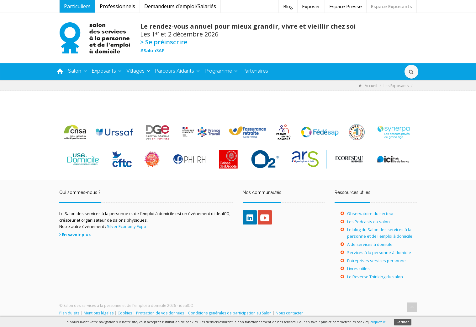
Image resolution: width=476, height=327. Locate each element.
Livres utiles (358, 268)
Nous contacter (289, 313)
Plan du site (69, 313)
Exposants (106, 71)
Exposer (311, 6)
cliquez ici (378, 322)
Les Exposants (396, 85)
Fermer (402, 322)
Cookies (125, 313)
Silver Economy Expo (126, 226)
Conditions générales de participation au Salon (230, 313)
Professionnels (117, 6)
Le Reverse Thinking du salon (375, 277)
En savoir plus (76, 234)
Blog (288, 6)
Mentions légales (99, 313)
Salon (77, 71)
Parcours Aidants (177, 71)
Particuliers (77, 6)
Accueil (368, 85)
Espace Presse (345, 6)
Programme (220, 71)
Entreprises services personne (376, 260)
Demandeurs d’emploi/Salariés (180, 6)
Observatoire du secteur (370, 213)
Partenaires (255, 71)
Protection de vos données (160, 313)
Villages (138, 71)
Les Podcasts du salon (368, 221)
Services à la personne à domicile (379, 252)
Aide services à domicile (370, 244)
